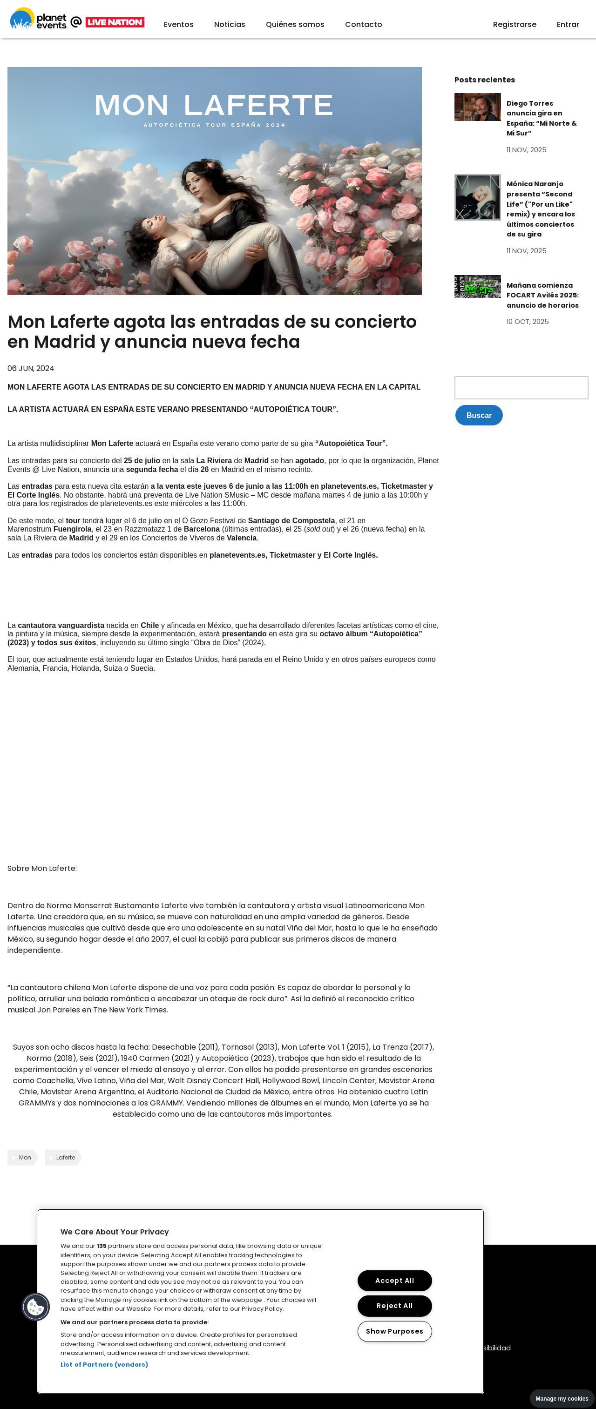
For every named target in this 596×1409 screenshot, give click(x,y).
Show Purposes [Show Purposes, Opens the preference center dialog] (395, 1331)
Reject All (395, 1305)
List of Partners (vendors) (104, 1364)
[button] (36, 1307)
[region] (260, 1301)
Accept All (394, 1280)
